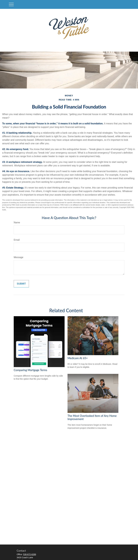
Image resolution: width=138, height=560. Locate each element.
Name (17, 222)
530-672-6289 (29, 554)
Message (18, 257)
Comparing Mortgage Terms (30, 370)
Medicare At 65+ (78, 358)
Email (17, 240)
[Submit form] (21, 283)
